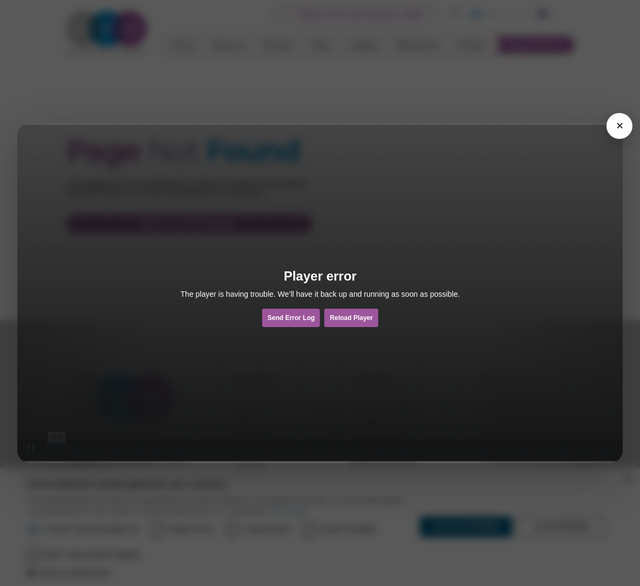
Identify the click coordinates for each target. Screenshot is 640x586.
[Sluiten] (619, 126)
